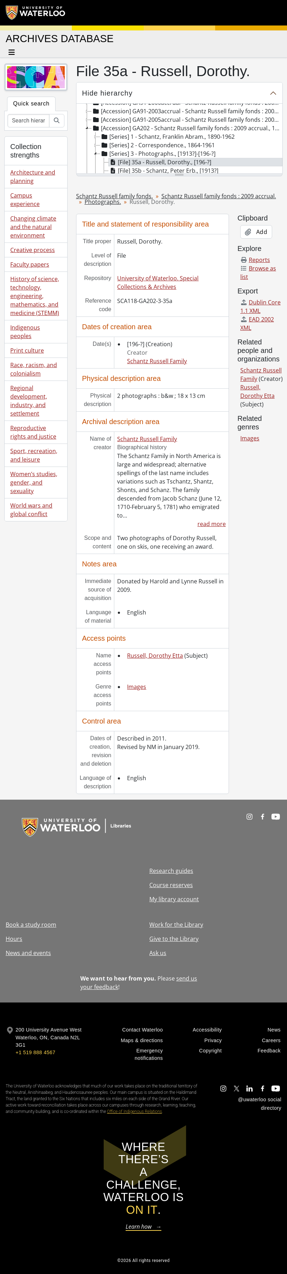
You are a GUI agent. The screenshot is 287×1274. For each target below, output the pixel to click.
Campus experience (25, 200)
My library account (174, 899)
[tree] (179, 139)
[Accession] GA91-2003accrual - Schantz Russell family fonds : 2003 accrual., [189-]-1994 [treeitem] (187, 111)
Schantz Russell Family (157, 361)
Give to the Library (174, 939)
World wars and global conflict (31, 510)
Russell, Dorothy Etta (155, 655)
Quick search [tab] (31, 104)
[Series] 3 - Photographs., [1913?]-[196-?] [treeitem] (158, 153)
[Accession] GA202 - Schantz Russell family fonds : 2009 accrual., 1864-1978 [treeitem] (187, 128)
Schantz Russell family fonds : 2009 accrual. (218, 196)
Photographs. (103, 202)
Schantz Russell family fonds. (114, 196)
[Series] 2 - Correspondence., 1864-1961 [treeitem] (157, 145)
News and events (28, 953)
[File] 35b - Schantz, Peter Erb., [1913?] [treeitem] (163, 170)
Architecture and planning (32, 176)
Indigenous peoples (25, 332)
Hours (14, 939)
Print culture (27, 350)
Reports (255, 260)
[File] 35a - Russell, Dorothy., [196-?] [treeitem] (160, 162)
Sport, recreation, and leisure (33, 455)
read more (211, 524)
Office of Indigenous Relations (134, 1111)
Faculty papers (29, 264)
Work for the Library (176, 925)
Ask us (157, 953)
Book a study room (31, 925)
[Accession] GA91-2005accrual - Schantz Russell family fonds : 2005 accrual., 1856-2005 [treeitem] (187, 119)
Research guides (171, 871)
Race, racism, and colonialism (33, 369)
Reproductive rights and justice (33, 432)
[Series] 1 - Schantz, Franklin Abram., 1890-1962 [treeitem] (167, 136)
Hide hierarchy (107, 93)
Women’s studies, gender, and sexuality (33, 482)
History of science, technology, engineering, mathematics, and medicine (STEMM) (34, 296)
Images (136, 687)
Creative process (32, 250)
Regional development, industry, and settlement (28, 400)
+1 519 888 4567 (35, 1052)
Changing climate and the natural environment (33, 227)
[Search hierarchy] (28, 120)
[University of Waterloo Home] (36, 13)
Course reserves (171, 885)
